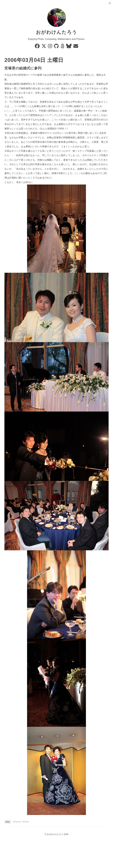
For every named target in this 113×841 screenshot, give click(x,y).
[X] (44, 47)
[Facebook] (37, 47)
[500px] (62, 47)
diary (7, 822)
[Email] (75, 47)
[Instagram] (50, 47)
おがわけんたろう (56, 32)
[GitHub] (56, 47)
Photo (26, 822)
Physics (17, 822)
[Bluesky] (69, 47)
